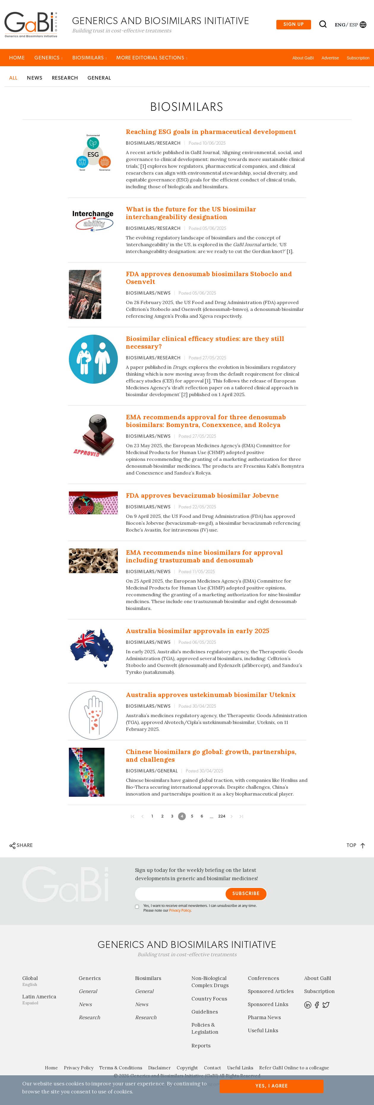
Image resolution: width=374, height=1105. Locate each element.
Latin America (46, 1000)
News (34, 78)
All (13, 78)
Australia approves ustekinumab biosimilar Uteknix (211, 695)
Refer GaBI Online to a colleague (294, 1068)
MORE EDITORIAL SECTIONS (152, 58)
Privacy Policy (180, 911)
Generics (48, 58)
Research (65, 78)
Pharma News (264, 1018)
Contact (212, 1068)
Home (17, 58)
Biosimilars (89, 58)
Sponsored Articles (271, 992)
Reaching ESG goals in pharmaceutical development (211, 132)
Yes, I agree (272, 1086)
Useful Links (263, 1031)
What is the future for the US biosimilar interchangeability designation (191, 213)
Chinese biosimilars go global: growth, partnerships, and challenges (211, 756)
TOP (356, 845)
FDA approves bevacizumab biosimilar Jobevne (202, 496)
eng (340, 25)
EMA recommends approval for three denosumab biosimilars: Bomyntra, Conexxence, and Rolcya (206, 421)
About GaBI (303, 58)
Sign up (293, 25)
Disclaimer (159, 1068)
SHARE (21, 846)
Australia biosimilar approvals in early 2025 (197, 631)
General (99, 78)
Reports (200, 1046)
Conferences (263, 979)
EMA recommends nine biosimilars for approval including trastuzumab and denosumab (204, 557)
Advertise (330, 58)
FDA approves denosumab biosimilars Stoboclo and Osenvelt (209, 278)
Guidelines (204, 1012)
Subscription (358, 58)
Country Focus (209, 999)
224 (221, 817)
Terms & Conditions (120, 1068)
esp (353, 25)
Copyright (187, 1068)
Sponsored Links (268, 1005)
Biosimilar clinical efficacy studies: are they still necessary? (205, 343)
